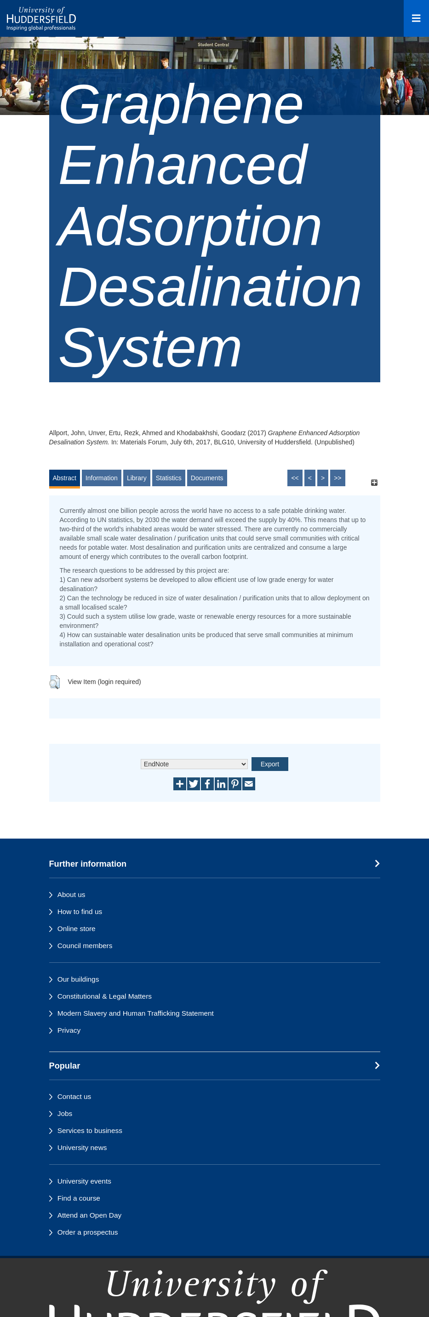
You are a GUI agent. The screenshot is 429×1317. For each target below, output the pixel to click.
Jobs (65, 1113)
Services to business (89, 1130)
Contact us (74, 1096)
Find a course (78, 1198)
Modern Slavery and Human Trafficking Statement (135, 1013)
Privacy (68, 1030)
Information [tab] (102, 478)
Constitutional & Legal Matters (104, 996)
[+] (374, 482)
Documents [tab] (207, 478)
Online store (76, 928)
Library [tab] (137, 478)
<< (294, 478)
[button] (54, 682)
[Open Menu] (416, 18)
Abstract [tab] (64, 478)
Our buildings (78, 979)
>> (337, 478)
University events (84, 1181)
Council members (85, 945)
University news (82, 1147)
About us (71, 894)
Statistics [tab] (169, 478)
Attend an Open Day (89, 1215)
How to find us (80, 911)
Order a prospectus (87, 1232)
